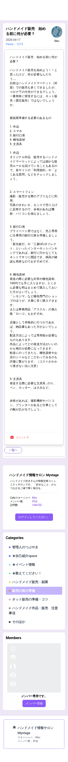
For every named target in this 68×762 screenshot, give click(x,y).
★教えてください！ (25, 573)
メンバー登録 (34, 703)
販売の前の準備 (22, 591)
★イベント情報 (22, 564)
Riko (56, 41)
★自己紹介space (23, 556)
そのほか (17, 622)
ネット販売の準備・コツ (28, 599)
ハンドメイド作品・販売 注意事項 (33, 610)
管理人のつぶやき (23, 547)
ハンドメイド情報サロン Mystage (34, 475)
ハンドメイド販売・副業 (28, 582)
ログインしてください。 (34, 517)
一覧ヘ (13, 450)
